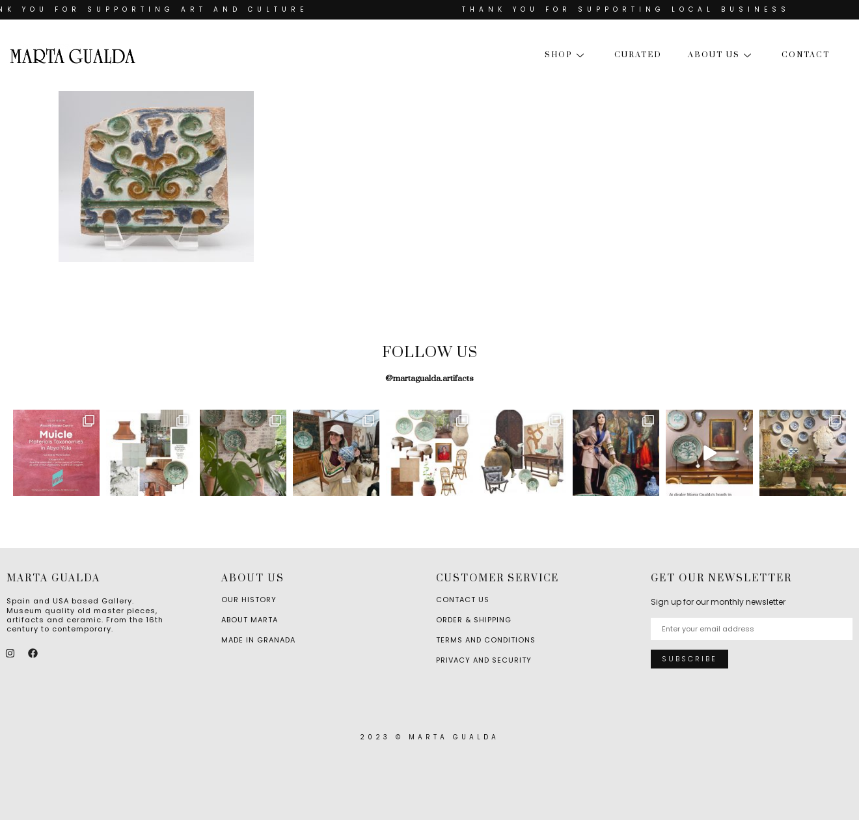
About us (722, 55)
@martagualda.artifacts (429, 378)
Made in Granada (258, 640)
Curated (638, 55)
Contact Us (462, 599)
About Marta (249, 620)
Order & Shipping (473, 620)
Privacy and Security (484, 660)
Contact (806, 55)
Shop (566, 55)
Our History (249, 599)
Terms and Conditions (486, 640)
